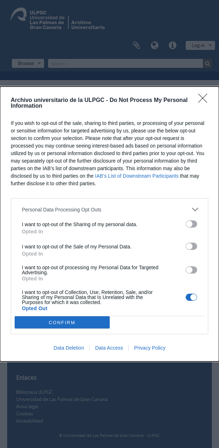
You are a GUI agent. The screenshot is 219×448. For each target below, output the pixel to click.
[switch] (191, 224)
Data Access (109, 348)
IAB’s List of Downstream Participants (136, 176)
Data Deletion (69, 348)
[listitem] (109, 209)
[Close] (205, 100)
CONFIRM (62, 322)
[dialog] (109, 224)
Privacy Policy (149, 348)
